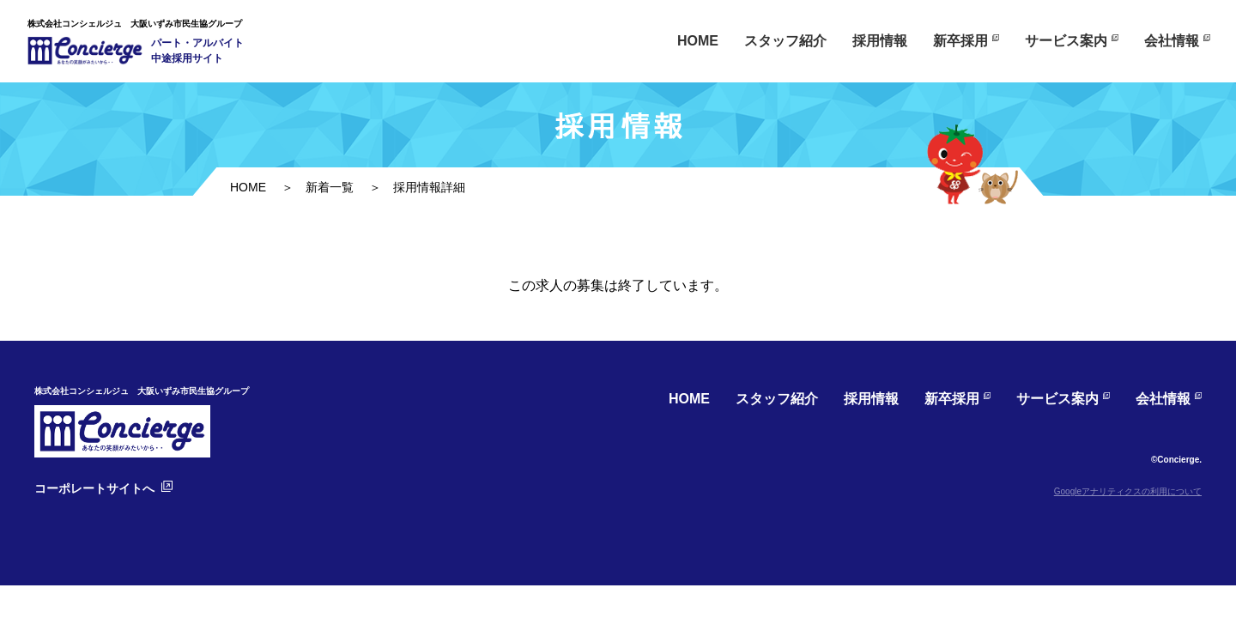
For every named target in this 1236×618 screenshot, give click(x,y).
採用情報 (879, 40)
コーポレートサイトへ (94, 488)
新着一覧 (330, 187)
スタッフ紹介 (785, 40)
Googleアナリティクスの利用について (1128, 491)
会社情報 (1171, 41)
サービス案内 (1066, 41)
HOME (697, 40)
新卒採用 (960, 41)
